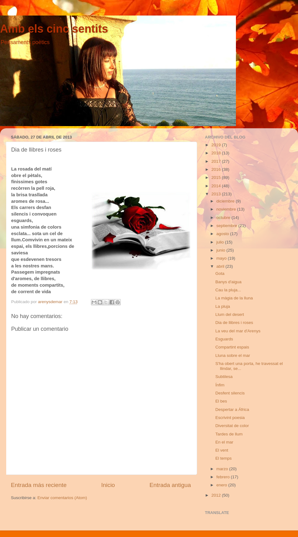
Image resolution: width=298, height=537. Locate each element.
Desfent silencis (230, 393)
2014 (216, 186)
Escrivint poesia (230, 417)
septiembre (227, 225)
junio (221, 250)
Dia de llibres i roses (234, 322)
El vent (221, 450)
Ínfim (219, 385)
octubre (224, 217)
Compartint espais (232, 347)
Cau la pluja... (228, 290)
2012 (216, 495)
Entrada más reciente (39, 485)
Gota (219, 273)
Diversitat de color (232, 425)
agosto (223, 233)
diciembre (226, 201)
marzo (222, 468)
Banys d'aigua (228, 282)
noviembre (226, 209)
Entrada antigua (170, 485)
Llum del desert (229, 314)
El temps (223, 458)
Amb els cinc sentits (54, 28)
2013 (216, 194)
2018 (216, 153)
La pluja (222, 306)
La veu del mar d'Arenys (237, 331)
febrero (223, 477)
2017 (216, 161)
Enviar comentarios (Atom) (62, 497)
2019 (216, 145)
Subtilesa (224, 376)
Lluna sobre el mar (232, 355)
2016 (216, 169)
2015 (216, 177)
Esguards (224, 339)
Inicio (108, 485)
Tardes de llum (229, 434)
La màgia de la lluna (234, 298)
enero (222, 485)
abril (220, 266)
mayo (222, 258)
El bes (221, 401)
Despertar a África (232, 409)
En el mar (224, 442)
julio (220, 242)
